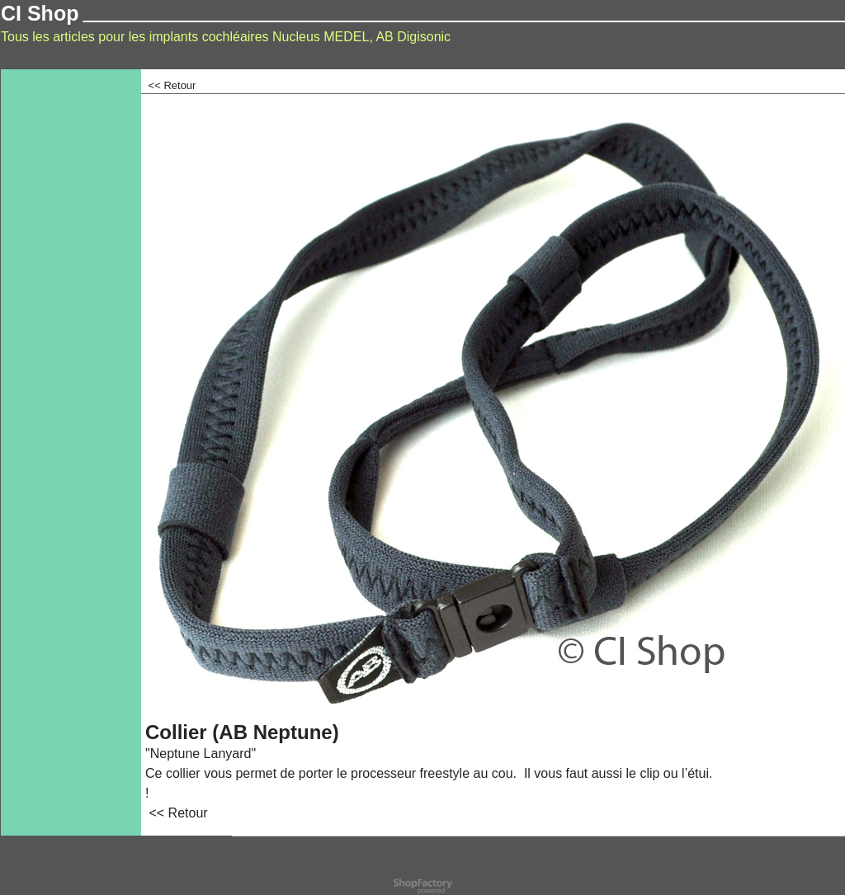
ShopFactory (442, 883)
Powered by (400, 883)
